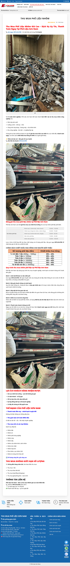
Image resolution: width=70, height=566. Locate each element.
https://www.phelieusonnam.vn (15, 535)
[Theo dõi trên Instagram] (65, 1)
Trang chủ (20, 4)
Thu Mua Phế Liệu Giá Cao (37, 4)
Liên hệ (31, 7)
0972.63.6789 (23, 141)
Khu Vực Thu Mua (51, 4)
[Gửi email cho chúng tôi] (68, 1)
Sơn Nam (26, 4)
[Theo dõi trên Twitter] (66, 1)
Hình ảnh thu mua (22, 7)
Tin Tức (59, 4)
